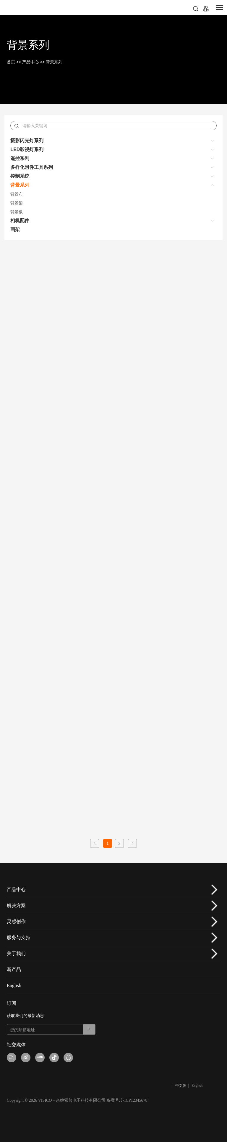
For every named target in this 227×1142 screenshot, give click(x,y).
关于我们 (16, 953)
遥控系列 (19, 158)
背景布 (16, 194)
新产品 (14, 969)
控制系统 (19, 176)
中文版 (180, 1086)
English (14, 985)
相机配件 (19, 220)
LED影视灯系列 (26, 149)
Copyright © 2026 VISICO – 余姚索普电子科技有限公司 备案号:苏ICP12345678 (77, 1100)
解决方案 (16, 905)
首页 (11, 62)
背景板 (16, 211)
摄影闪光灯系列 (26, 140)
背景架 (16, 203)
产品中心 (30, 62)
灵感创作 (16, 921)
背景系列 (54, 62)
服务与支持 (18, 937)
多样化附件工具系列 (31, 167)
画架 (15, 229)
